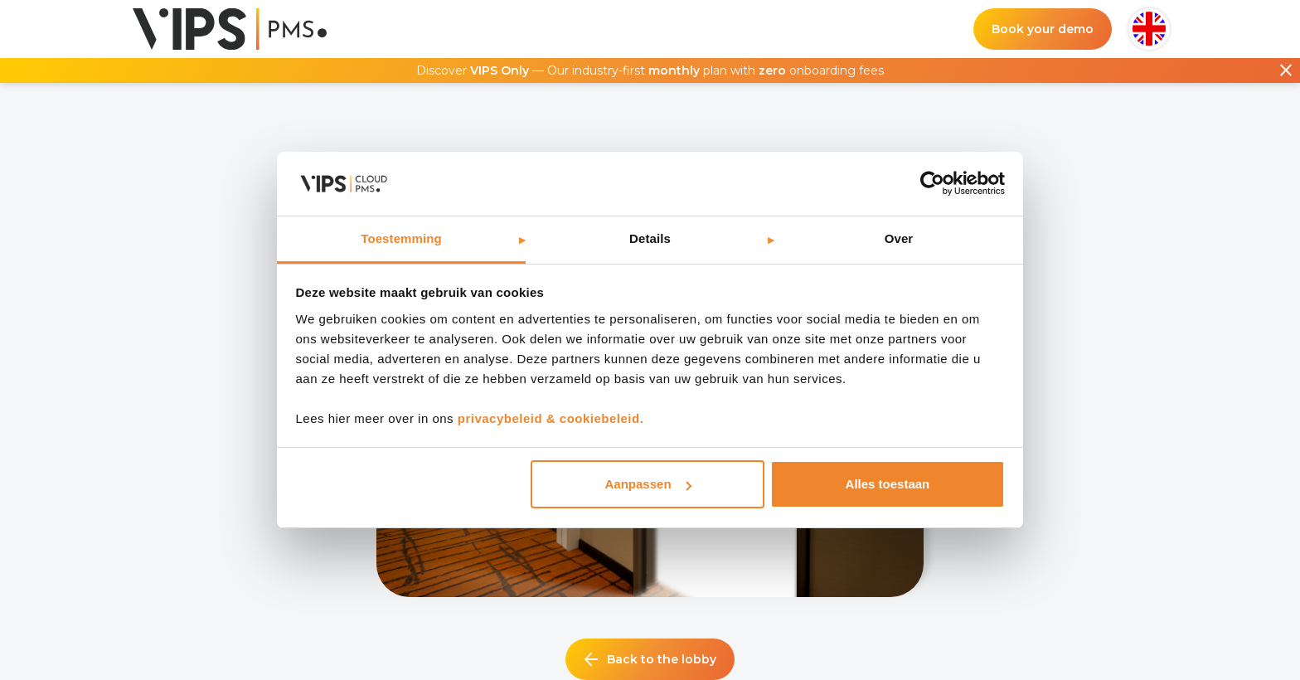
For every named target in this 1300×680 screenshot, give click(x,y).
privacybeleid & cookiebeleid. (551, 418)
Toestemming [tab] (401, 238)
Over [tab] (899, 238)
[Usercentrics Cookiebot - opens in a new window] (932, 183)
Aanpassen (648, 484)
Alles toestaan (888, 484)
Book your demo (1043, 29)
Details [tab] (650, 238)
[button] (1149, 29)
